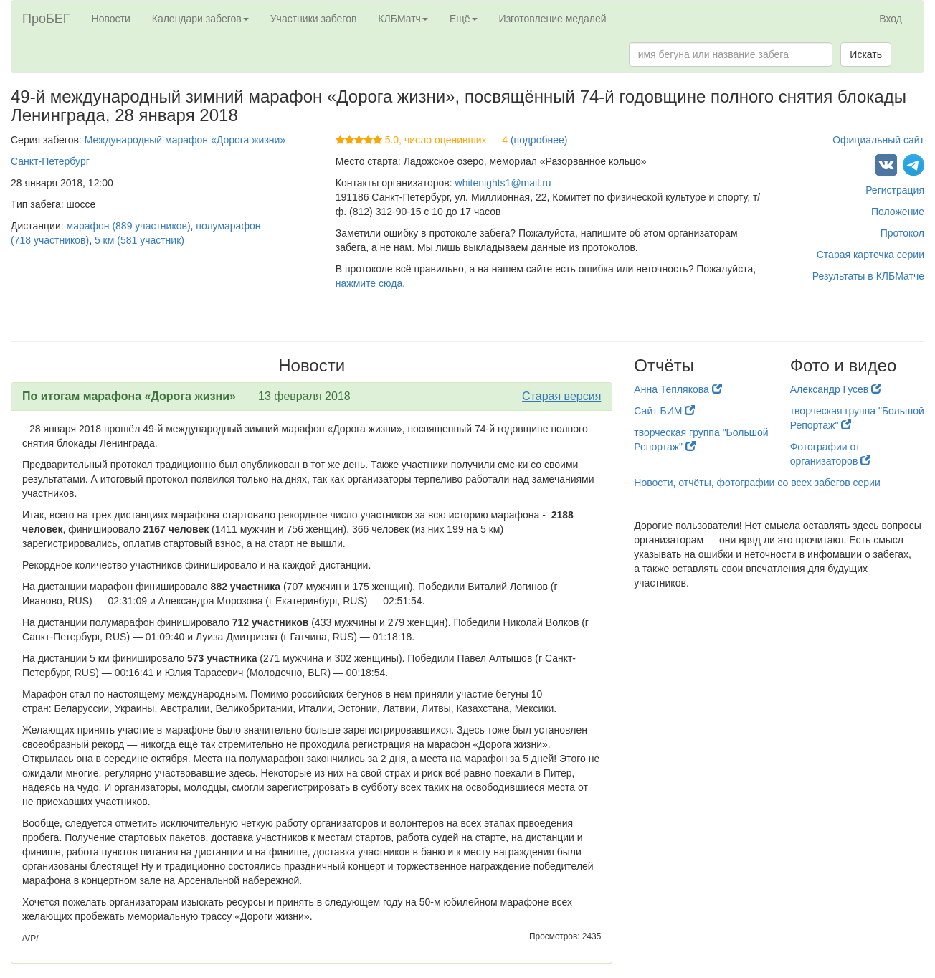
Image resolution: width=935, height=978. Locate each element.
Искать (866, 54)
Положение (897, 211)
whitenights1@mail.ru (503, 183)
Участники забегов (313, 18)
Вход (890, 18)
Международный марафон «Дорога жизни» (185, 140)
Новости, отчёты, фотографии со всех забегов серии (757, 482)
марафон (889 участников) (129, 226)
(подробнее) (539, 140)
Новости (111, 18)
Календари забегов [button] (200, 18)
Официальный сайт (878, 140)
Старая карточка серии (870, 254)
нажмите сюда (369, 283)
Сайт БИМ (664, 411)
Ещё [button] (464, 18)
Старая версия (561, 396)
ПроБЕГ (46, 18)
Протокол (902, 233)
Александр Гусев (836, 389)
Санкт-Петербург (50, 161)
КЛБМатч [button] (403, 18)
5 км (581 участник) (139, 240)
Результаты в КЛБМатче (868, 276)
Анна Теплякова (677, 389)
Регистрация (894, 190)
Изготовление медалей (553, 18)
